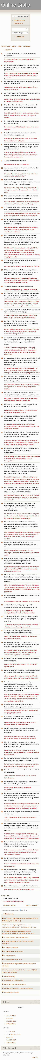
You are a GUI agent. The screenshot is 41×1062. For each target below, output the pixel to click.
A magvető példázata (11, 947)
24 (2, 376)
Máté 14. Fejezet (31, 905)
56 (2, 858)
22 (2, 337)
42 (2, 658)
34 (2, 542)
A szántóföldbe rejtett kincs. (13, 959)
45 (2, 705)
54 (2, 823)
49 (2, 758)
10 (2, 168)
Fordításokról (18, 23)
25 (2, 392)
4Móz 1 (12, 1032)
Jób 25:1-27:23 (15, 1034)
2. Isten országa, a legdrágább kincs (16, 937)
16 (2, 260)
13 (2, 207)
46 (2, 716)
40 (2, 630)
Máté (19, 46)
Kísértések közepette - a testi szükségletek (18, 988)
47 (2, 728)
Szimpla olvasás (19, 20)
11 (2, 180)
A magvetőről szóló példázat (13, 951)
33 (2, 522)
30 (2, 464)
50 (2, 770)
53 (2, 812)
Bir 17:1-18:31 (11, 1015)
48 (2, 742)
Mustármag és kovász (11, 992)
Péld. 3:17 (35, 1057)
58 (2, 886)
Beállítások (20, 37)
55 (2, 842)
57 (2, 870)
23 (2, 358)
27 (2, 416)
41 (2, 642)
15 (2, 235)
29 (2, 448)
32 (2, 503)
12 (2, 196)
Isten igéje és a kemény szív (13, 980)
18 (2, 286)
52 (2, 793)
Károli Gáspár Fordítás (8, 46)
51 (2, 782)
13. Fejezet (26, 46)
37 (2, 595)
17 (2, 270)
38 (2, 605)
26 (2, 404)
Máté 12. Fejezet (9, 905)
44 (2, 682)
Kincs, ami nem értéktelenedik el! (15, 984)
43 (2, 670)
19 (2, 293)
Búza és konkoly (9, 976)
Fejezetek (8, 50)
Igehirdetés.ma (8, 914)
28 (2, 432)
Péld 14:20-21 (11, 1024)
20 (2, 309)
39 (2, 617)
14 (2, 219)
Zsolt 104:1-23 (11, 1021)
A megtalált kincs (9, 955)
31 (2, 487)
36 (2, 575)
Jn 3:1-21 (9, 1018)
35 (2, 559)
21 (2, 321)
